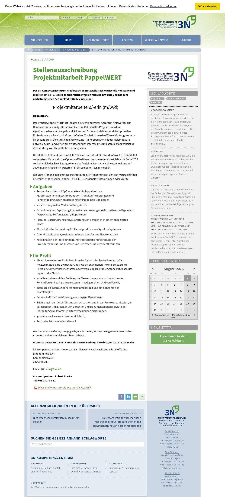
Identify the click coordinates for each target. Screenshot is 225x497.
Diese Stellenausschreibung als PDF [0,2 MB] (64, 387)
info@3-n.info (54, 369)
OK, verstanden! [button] (207, 6)
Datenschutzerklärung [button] (164, 6)
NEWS (37, 50)
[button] (121, 397)
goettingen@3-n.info (172, 467)
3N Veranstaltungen (161, 315)
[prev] (152, 268)
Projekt (156, 102)
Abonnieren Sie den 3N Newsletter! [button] (173, 338)
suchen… (31, 17)
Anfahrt (80, 17)
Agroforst (158, 98)
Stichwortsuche (42, 444)
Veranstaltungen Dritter (182, 315)
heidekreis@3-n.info (172, 485)
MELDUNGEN (51, 50)
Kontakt (67, 17)
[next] (194, 268)
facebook (95, 17)
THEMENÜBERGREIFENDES (75, 50)
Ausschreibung (176, 98)
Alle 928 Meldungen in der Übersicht (66, 406)
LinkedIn (109, 17)
